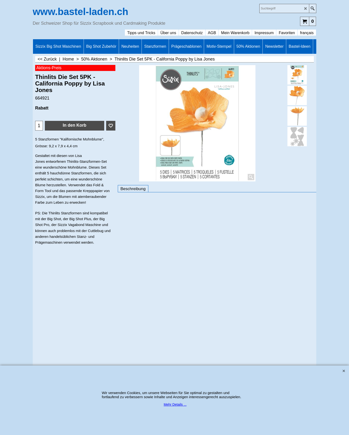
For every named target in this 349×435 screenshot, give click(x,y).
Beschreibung (133, 188)
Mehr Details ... (175, 404)
